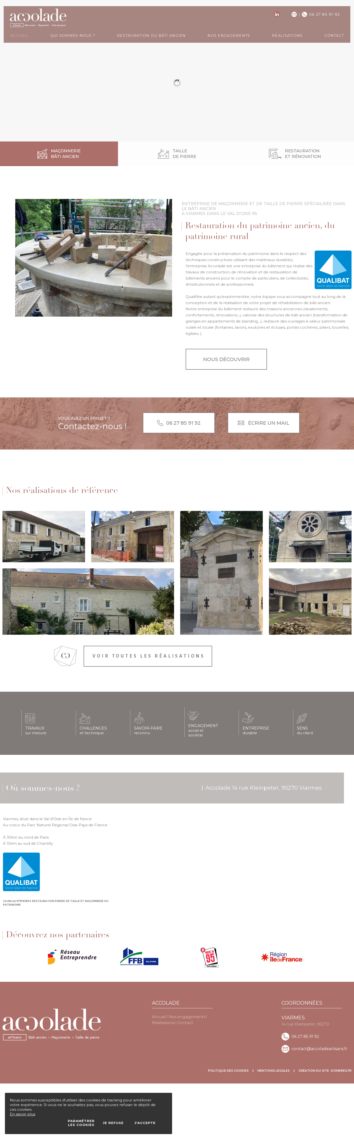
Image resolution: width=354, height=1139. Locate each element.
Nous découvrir (226, 359)
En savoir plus (22, 1114)
